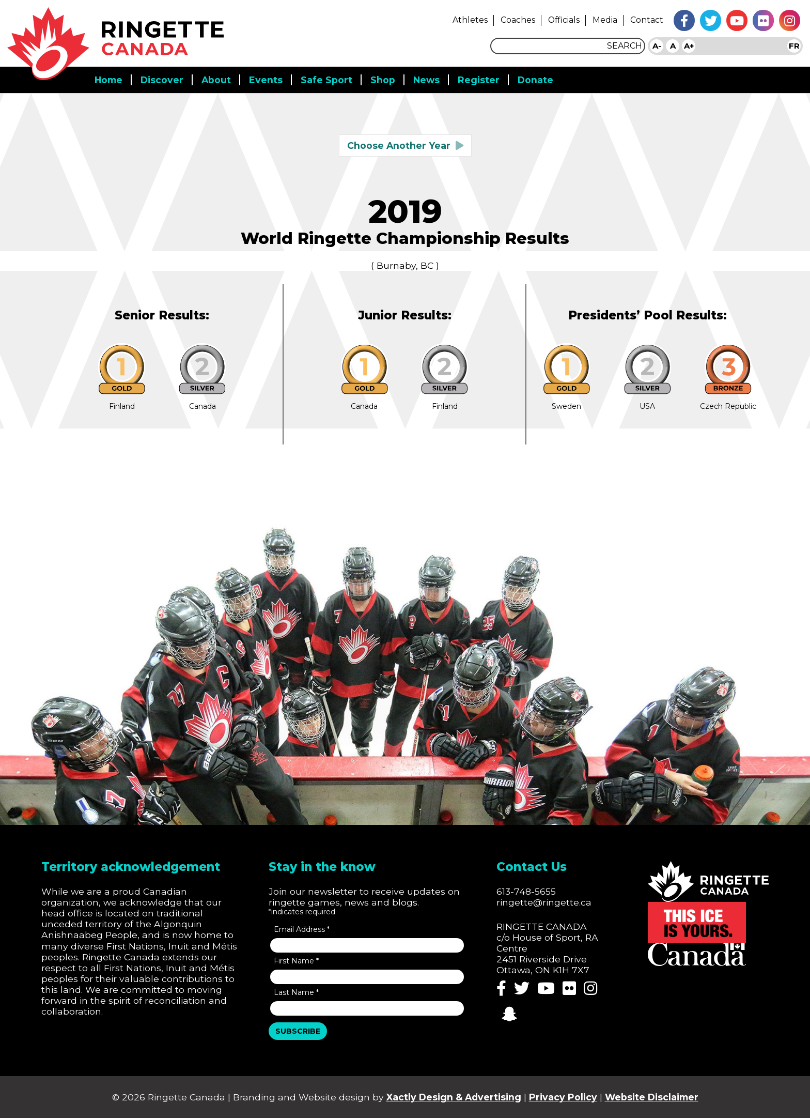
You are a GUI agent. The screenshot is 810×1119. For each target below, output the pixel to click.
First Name (297, 961)
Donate (540, 75)
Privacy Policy (564, 1097)
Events (269, 75)
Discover (164, 75)
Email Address (303, 929)
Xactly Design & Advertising (453, 1097)
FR (794, 46)
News (430, 75)
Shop (385, 75)
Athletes (462, 19)
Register (483, 75)
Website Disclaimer (655, 1097)
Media (603, 19)
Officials (560, 19)
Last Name (297, 993)
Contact (646, 19)
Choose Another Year (398, 141)
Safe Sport (329, 75)
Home (109, 75)
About (219, 75)
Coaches (512, 19)
